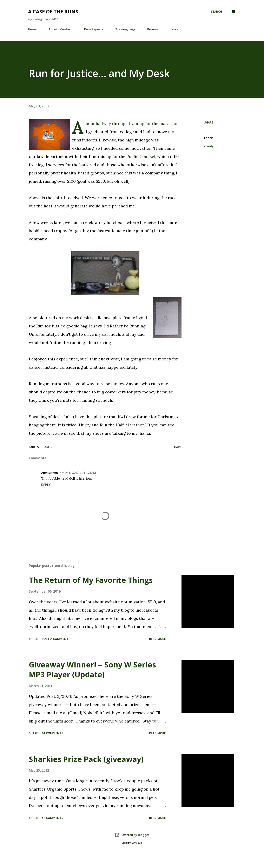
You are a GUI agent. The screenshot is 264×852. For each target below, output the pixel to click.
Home (32, 29)
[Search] (216, 11)
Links (174, 29)
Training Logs (125, 29)
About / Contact (60, 29)
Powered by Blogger (132, 835)
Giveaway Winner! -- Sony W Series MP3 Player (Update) (92, 670)
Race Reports (93, 29)
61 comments (52, 733)
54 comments (52, 818)
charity (208, 146)
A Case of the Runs (53, 11)
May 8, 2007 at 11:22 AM (79, 472)
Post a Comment (55, 639)
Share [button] (208, 122)
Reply (46, 484)
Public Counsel (140, 156)
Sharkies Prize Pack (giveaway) (86, 759)
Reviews (152, 29)
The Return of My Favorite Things (91, 580)
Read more (157, 639)
